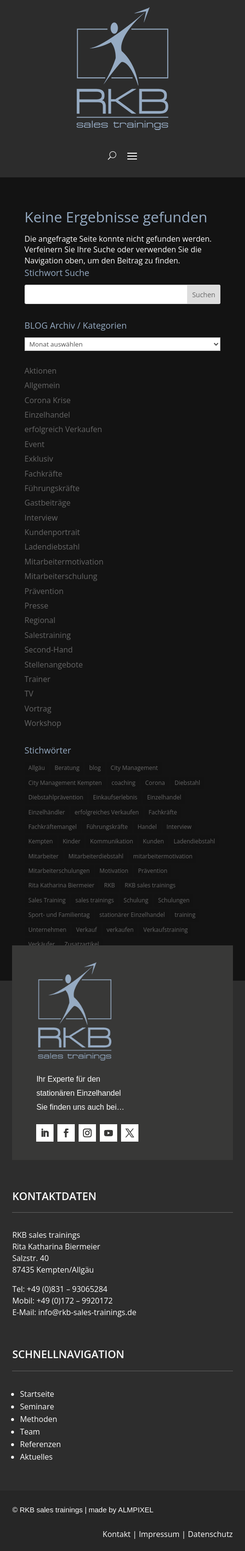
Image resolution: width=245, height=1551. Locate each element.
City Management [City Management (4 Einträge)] (134, 768)
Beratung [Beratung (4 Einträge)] (67, 768)
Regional (40, 620)
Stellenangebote (54, 664)
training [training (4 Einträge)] (185, 915)
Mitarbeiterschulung (61, 576)
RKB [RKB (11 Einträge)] (109, 885)
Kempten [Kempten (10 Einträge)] (40, 841)
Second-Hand (49, 649)
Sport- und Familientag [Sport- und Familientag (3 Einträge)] (59, 915)
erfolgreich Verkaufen (63, 429)
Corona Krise (48, 400)
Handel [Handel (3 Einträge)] (147, 827)
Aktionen (41, 370)
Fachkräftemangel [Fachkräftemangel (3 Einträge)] (52, 827)
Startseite (37, 1394)
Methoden (38, 1419)
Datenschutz (210, 1534)
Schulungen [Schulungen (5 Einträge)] (174, 900)
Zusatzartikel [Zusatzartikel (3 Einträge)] (82, 944)
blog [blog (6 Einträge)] (95, 768)
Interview (41, 517)
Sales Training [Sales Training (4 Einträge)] (47, 900)
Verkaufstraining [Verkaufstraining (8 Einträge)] (165, 930)
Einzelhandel (47, 414)
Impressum (159, 1534)
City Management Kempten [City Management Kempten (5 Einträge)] (65, 783)
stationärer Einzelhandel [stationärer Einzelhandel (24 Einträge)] (132, 915)
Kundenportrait (52, 532)
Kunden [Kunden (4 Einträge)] (153, 841)
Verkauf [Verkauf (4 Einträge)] (86, 930)
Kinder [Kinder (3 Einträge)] (72, 841)
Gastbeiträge (47, 502)
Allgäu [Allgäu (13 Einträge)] (36, 768)
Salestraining (48, 635)
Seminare (37, 1406)
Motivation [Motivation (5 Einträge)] (113, 871)
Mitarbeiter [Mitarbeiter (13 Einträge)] (43, 856)
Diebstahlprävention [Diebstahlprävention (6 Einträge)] (55, 797)
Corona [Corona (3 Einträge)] (155, 783)
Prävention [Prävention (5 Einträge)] (152, 871)
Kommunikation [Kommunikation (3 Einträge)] (111, 841)
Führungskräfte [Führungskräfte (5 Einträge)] (107, 827)
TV (29, 693)
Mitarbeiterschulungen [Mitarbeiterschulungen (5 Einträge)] (59, 871)
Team (30, 1431)
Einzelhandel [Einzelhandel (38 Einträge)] (164, 797)
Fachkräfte (44, 473)
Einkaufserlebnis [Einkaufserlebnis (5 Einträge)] (115, 797)
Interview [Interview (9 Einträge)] (178, 827)
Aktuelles (36, 1456)
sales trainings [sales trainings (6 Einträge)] (94, 900)
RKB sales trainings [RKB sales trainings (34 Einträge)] (149, 885)
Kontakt (117, 1534)
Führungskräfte (52, 488)
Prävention (44, 591)
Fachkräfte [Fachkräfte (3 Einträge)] (163, 812)
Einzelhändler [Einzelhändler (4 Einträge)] (46, 812)
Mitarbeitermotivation (64, 561)
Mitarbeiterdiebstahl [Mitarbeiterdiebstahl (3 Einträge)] (95, 856)
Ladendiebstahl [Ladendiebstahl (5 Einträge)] (194, 841)
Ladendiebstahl (52, 546)
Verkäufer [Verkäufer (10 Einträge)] (41, 944)
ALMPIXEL (135, 1510)
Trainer (38, 679)
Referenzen (40, 1444)
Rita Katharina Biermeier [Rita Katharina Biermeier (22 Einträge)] (61, 885)
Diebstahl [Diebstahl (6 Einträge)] (187, 783)
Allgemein (42, 385)
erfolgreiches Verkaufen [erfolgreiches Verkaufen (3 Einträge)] (107, 812)
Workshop (43, 723)
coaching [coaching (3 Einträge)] (123, 783)
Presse (36, 605)
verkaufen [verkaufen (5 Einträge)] (120, 930)
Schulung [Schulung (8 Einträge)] (135, 900)
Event (34, 444)
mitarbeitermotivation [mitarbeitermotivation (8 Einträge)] (162, 856)
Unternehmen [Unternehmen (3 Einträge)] (47, 930)
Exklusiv (39, 458)
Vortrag (38, 708)
